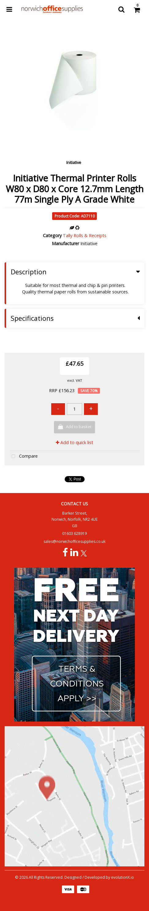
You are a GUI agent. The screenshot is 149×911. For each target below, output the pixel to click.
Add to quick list (74, 442)
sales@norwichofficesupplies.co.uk (74, 541)
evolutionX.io (122, 877)
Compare (23, 456)
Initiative (73, 162)
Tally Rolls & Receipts (84, 235)
